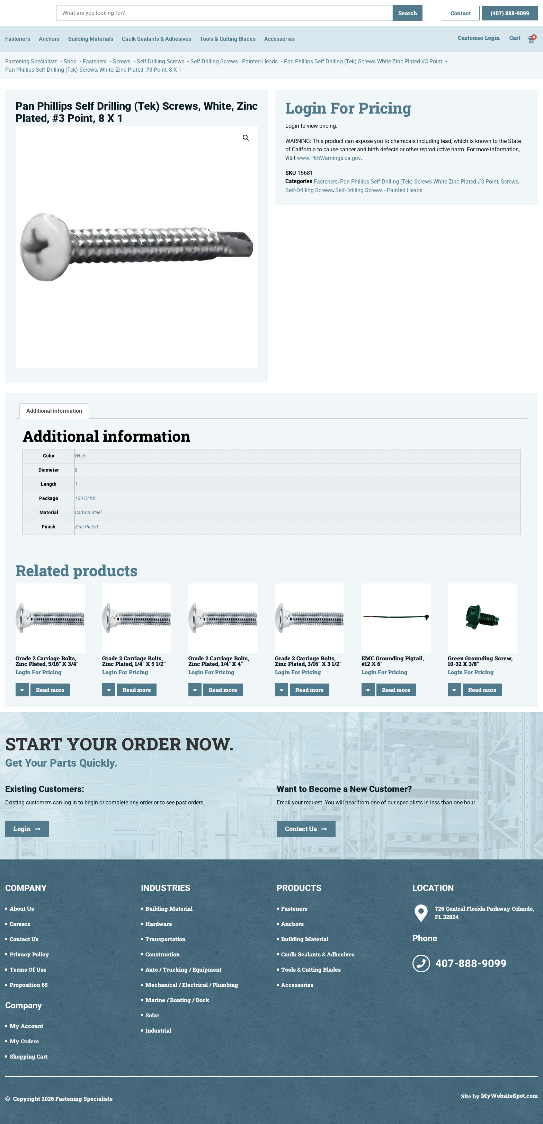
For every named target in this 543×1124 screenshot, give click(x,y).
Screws (509, 181)
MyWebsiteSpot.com (509, 1096)
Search (407, 13)
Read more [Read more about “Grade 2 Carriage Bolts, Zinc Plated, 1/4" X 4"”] (223, 689)
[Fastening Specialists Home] (28, 13)
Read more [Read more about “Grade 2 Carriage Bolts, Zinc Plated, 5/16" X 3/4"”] (50, 689)
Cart (514, 38)
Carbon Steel (88, 513)
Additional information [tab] (54, 411)
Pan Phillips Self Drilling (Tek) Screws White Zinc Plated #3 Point (419, 181)
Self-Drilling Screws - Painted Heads (378, 190)
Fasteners (326, 181)
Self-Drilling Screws (309, 190)
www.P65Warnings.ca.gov (329, 158)
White (80, 456)
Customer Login (479, 38)
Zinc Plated (86, 527)
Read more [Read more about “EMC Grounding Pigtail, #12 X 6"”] (396, 689)
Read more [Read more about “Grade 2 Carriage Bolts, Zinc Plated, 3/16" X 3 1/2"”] (309, 689)
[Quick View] (22, 689)
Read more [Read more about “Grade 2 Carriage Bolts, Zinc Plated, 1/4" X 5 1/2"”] (137, 689)
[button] (246, 138)
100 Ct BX (85, 498)
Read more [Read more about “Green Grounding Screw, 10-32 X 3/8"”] (482, 689)
